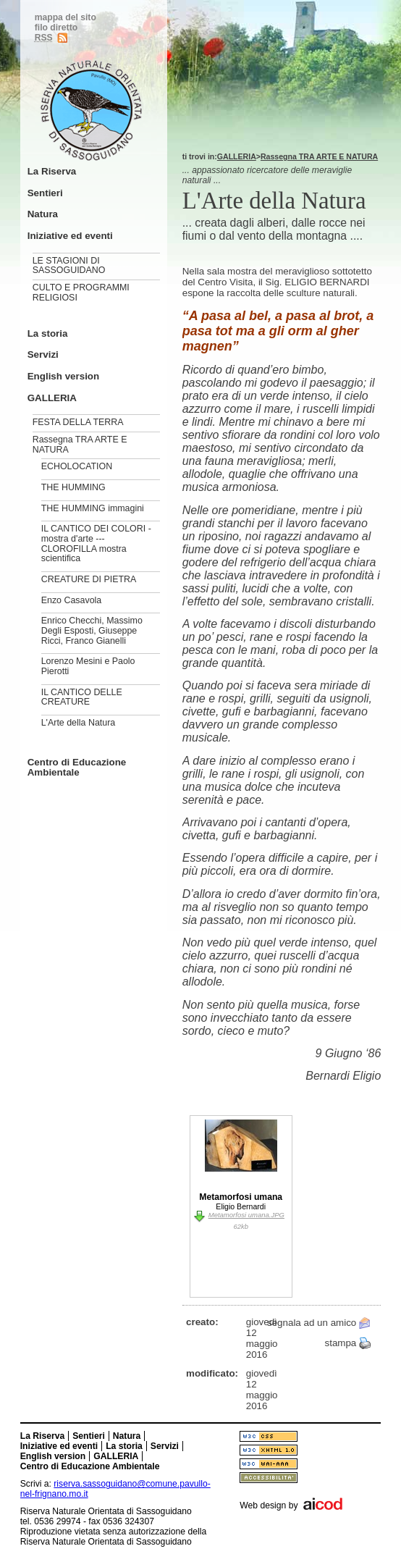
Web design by (268, 1505)
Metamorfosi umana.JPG (246, 1215)
